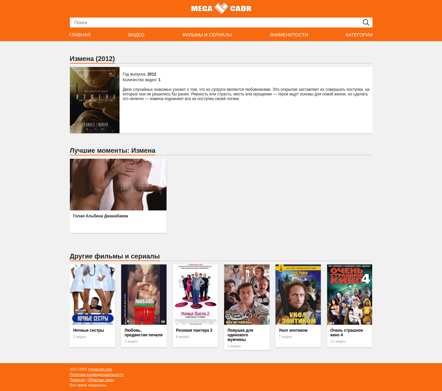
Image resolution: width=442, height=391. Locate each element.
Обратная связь (100, 380)
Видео (136, 34)
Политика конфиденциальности (96, 374)
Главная (80, 34)
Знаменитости (289, 34)
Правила (77, 380)
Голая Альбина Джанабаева (100, 216)
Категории (359, 34)
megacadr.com (100, 369)
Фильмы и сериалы (207, 34)
